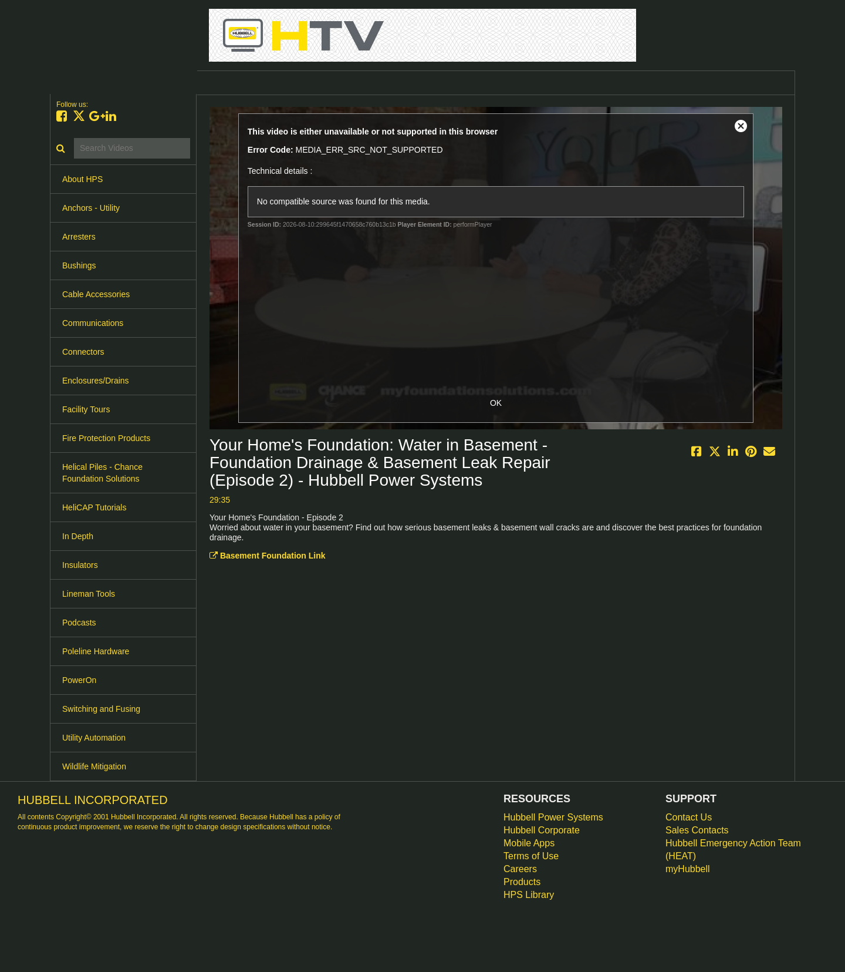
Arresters (79, 236)
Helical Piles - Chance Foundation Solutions (102, 472)
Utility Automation (94, 737)
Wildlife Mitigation (94, 766)
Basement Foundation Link (267, 555)
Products (521, 882)
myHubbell (687, 869)
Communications (92, 323)
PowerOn (79, 680)
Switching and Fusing (101, 709)
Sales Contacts (697, 830)
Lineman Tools (88, 593)
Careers (520, 869)
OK (496, 403)
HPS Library (528, 895)
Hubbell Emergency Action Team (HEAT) (733, 849)
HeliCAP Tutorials (94, 507)
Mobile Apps (529, 843)
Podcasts (79, 622)
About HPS (82, 179)
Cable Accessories (96, 294)
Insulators (80, 565)
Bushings (79, 265)
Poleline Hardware (95, 651)
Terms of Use (531, 856)
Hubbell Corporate (541, 830)
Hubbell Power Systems (553, 817)
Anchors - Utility (91, 208)
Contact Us (688, 817)
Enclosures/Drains (95, 380)
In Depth (77, 536)
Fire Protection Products (106, 438)
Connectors (83, 351)
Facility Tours (86, 409)
